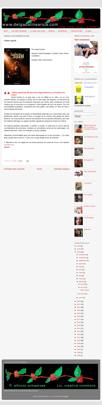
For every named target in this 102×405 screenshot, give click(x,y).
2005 (79, 355)
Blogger (66, 396)
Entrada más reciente (14, 169)
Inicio (6, 31)
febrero (81, 282)
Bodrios (51, 31)
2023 (79, 301)
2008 (79, 346)
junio (80, 269)
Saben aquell (84, 290)
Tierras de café (76, 31)
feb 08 (83, 294)
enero (81, 297)
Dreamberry (62, 31)
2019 (79, 313)
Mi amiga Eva (88, 160)
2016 (79, 322)
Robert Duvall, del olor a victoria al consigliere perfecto (90, 127)
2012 (79, 334)
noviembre (82, 257)
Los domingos (89, 218)
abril (80, 276)
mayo (81, 272)
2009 (79, 343)
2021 (79, 307)
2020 (79, 310)
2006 (79, 352)
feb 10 (83, 287)
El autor (89, 31)
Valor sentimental (82, 40)
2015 (79, 325)
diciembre (82, 255)
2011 (79, 337)
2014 (79, 328)
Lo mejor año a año (37, 31)
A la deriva (87, 183)
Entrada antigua (61, 169)
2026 (79, 246)
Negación (87, 229)
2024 (79, 252)
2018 (79, 316)
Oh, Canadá (88, 194)
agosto (81, 264)
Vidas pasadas (89, 148)
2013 (79, 331)
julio (80, 267)
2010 (79, 340)
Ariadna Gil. (10, 145)
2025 (79, 249)
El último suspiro (89, 206)
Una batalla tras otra (91, 137)
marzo (81, 279)
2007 (79, 349)
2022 (79, 304)
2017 (79, 319)
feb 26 (83, 284)
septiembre (83, 260)
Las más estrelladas (19, 31)
